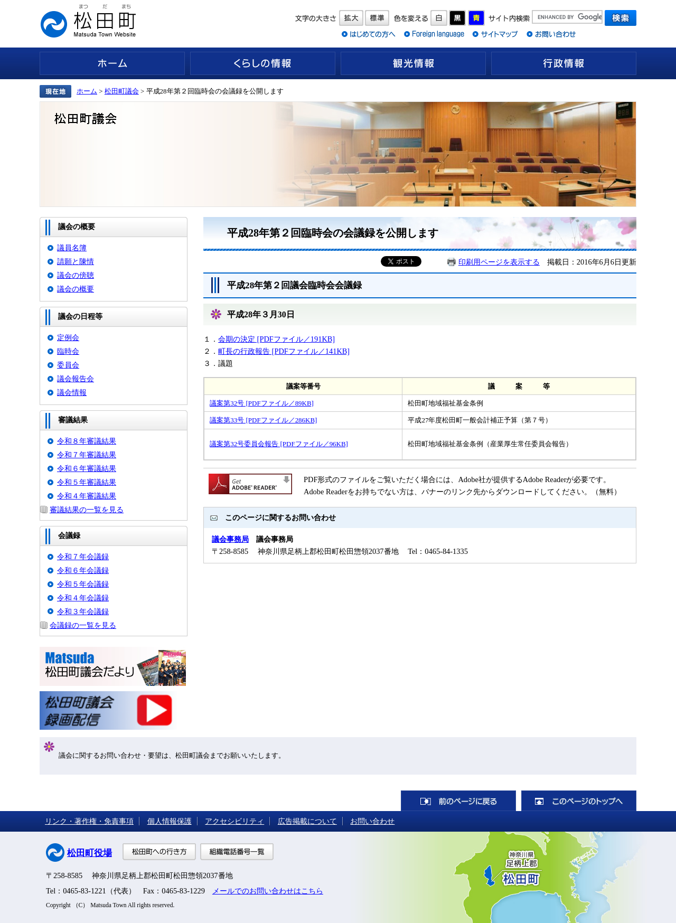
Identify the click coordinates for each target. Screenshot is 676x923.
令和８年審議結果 (86, 441)
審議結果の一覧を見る (87, 509)
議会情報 (72, 392)
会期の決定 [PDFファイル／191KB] (276, 339)
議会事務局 (230, 539)
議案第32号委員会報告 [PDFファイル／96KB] (279, 444)
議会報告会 (75, 378)
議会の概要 (75, 289)
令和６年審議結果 (86, 468)
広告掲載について (307, 821)
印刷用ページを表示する (499, 262)
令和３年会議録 (83, 611)
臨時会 (68, 351)
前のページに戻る (458, 800)
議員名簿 (72, 247)
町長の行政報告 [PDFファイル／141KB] (284, 351)
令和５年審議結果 (86, 482)
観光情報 (413, 63)
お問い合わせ (372, 821)
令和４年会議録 (83, 598)
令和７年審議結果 (86, 454)
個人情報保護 (169, 821)
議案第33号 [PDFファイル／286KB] (263, 420)
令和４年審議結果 (86, 496)
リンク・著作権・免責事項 (89, 821)
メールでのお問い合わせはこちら (267, 891)
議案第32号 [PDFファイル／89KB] (262, 403)
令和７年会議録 (83, 556)
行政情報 (563, 63)
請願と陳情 (75, 261)
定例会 (68, 337)
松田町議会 (122, 91)
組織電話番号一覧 (237, 851)
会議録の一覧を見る (83, 625)
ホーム (112, 63)
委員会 (68, 365)
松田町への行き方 (159, 851)
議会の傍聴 (75, 275)
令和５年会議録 (83, 584)
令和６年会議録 (83, 570)
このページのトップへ (578, 800)
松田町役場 (89, 853)
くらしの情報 (262, 63)
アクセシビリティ (234, 821)
